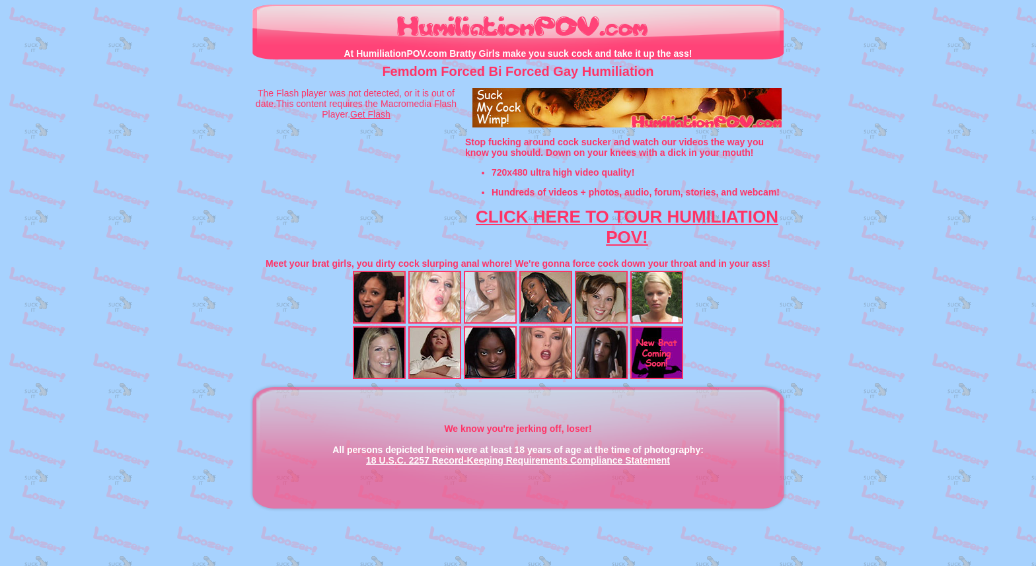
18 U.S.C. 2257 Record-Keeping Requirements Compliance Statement (518, 460)
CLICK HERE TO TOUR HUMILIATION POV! (627, 227)
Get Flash (370, 114)
